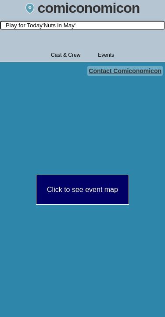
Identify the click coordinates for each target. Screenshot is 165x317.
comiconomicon (82, 8)
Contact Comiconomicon (125, 70)
